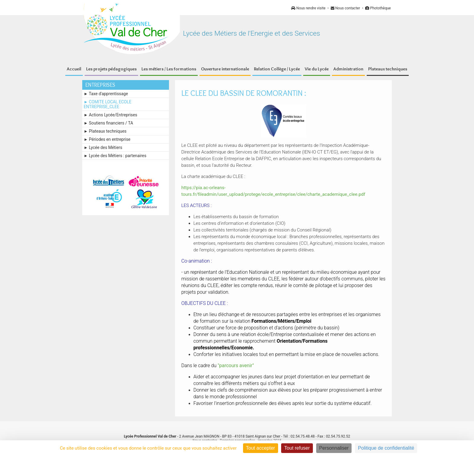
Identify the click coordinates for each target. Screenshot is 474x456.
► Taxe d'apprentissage (106, 93)
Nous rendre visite (308, 8)
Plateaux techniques (387, 69)
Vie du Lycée (317, 69)
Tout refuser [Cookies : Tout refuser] (297, 448)
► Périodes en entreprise (107, 139)
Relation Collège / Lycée (277, 69)
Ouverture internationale (225, 69)
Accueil (74, 69)
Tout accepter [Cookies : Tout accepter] (260, 448)
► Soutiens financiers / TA (108, 123)
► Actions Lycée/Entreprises (110, 114)
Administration (348, 69)
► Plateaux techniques (105, 131)
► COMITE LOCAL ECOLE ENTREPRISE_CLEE (107, 104)
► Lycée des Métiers (103, 147)
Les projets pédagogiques (111, 69)
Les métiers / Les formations (168, 69)
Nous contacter (345, 8)
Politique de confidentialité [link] (386, 448)
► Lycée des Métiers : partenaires (115, 155)
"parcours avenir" (236, 365)
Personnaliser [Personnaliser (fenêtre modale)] (334, 448)
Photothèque (378, 8)
